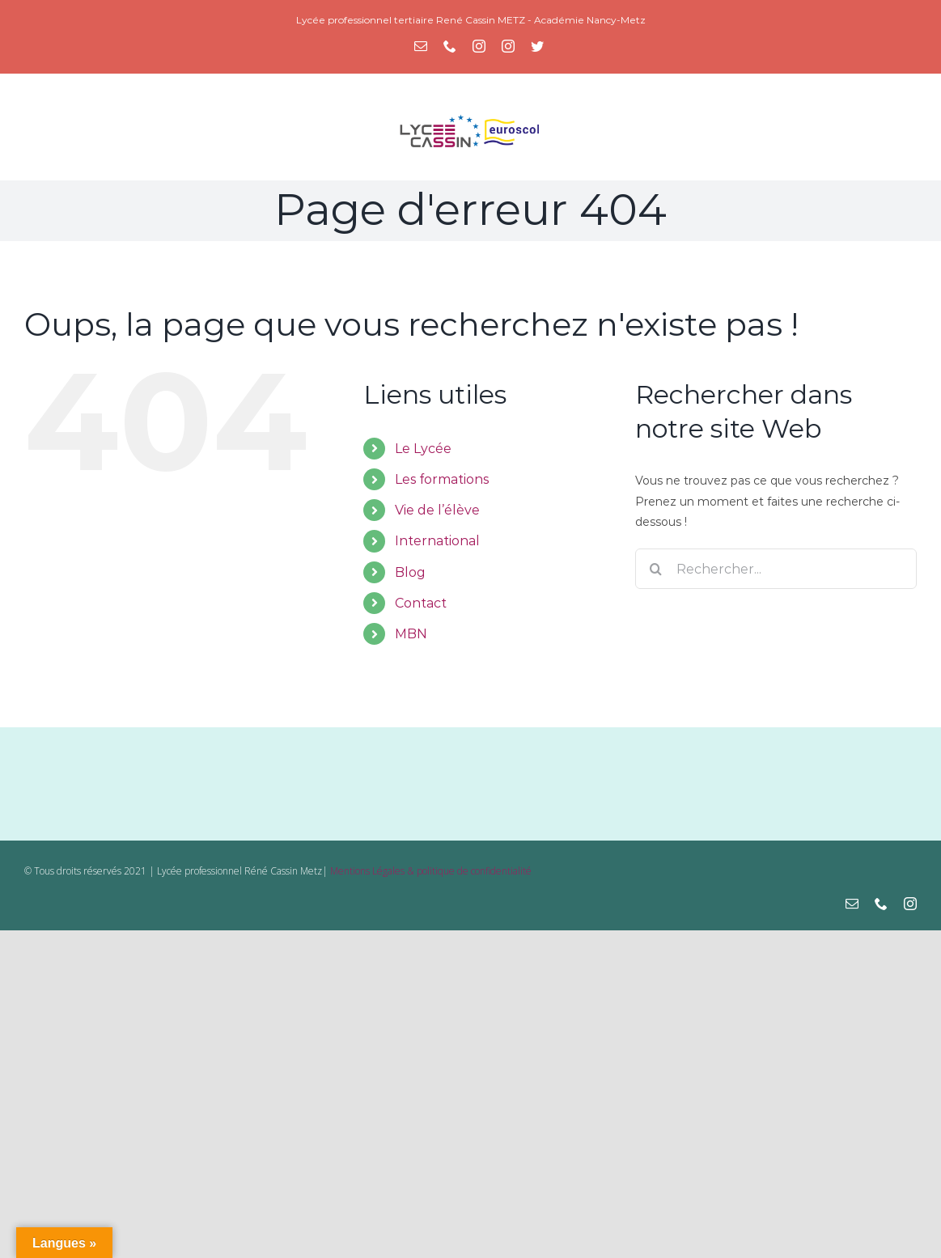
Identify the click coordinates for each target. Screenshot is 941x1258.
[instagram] (910, 903)
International (437, 541)
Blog (410, 572)
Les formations (442, 479)
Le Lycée (423, 448)
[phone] (881, 903)
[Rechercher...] (776, 569)
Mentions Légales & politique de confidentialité (431, 871)
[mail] (852, 903)
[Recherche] (655, 569)
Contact (421, 603)
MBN (411, 634)
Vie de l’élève (437, 510)
